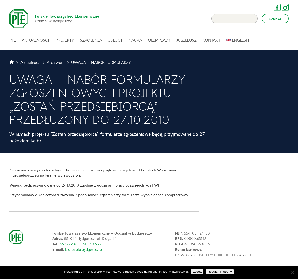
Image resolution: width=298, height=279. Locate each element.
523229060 (70, 243)
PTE (12, 40)
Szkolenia (91, 40)
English (240, 40)
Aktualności (36, 40)
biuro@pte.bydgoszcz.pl (84, 249)
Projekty (64, 40)
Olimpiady (159, 40)
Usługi (115, 40)
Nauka (135, 40)
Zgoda (197, 271)
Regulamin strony (220, 271)
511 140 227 (92, 243)
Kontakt (211, 40)
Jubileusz (186, 40)
